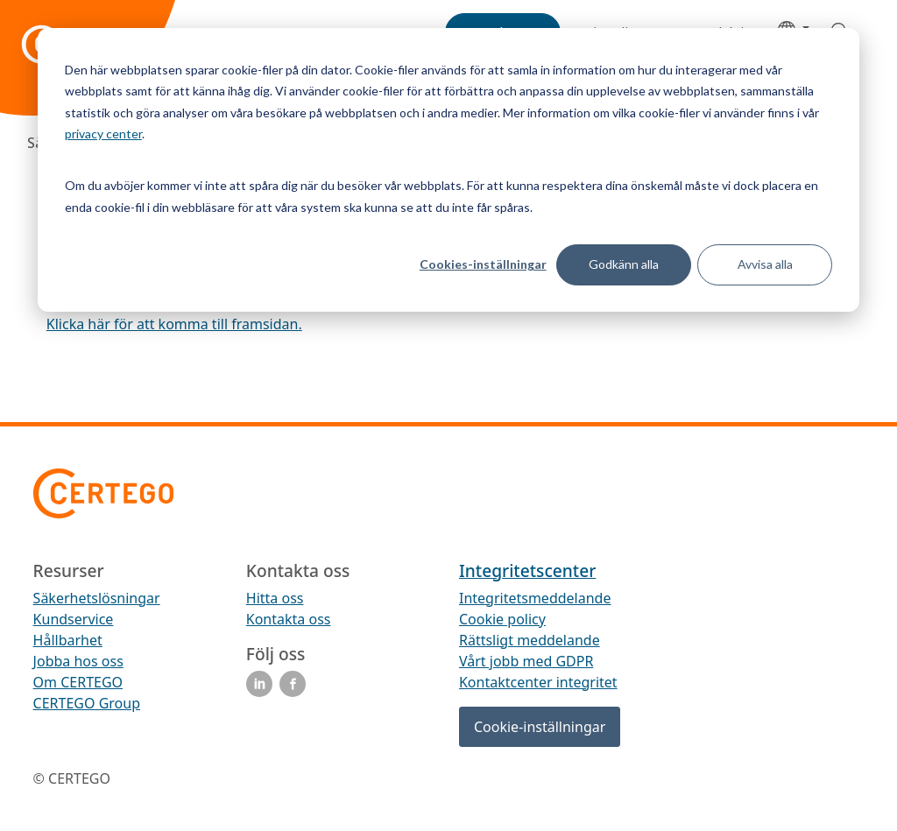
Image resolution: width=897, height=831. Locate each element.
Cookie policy (502, 619)
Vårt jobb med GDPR (526, 661)
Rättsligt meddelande (529, 640)
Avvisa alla (765, 264)
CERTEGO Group (86, 703)
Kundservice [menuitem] (73, 619)
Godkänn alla (624, 264)
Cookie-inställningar (539, 726)
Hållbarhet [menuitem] (67, 640)
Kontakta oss (288, 619)
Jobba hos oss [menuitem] (78, 661)
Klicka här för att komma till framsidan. (174, 324)
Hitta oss (275, 598)
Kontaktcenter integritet (538, 682)
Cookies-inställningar (483, 264)
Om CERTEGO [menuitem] (78, 682)
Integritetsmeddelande (535, 598)
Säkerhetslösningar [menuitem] (96, 598)
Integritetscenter (527, 570)
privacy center (103, 133)
